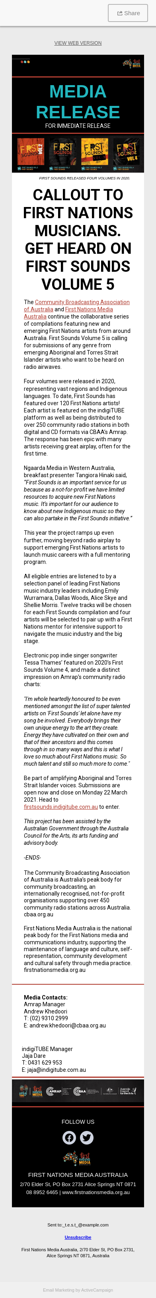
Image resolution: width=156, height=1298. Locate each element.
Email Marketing (58, 1290)
